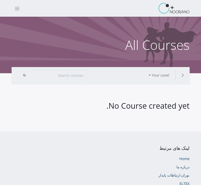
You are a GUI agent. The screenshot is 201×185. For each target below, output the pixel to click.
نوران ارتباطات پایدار (173, 175)
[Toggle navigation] (17, 8)
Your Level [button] (160, 75)
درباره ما (183, 166)
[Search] (24, 75)
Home (184, 158)
